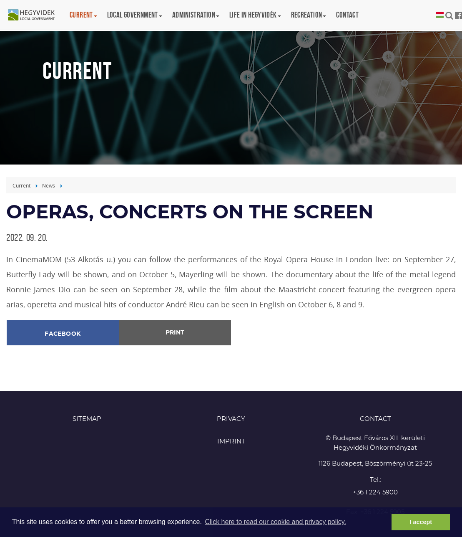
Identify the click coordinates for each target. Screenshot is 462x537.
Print (175, 333)
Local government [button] (134, 14)
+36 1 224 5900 (375, 492)
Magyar (440, 15)
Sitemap (87, 419)
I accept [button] (420, 522)
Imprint (231, 441)
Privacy (231, 419)
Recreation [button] (308, 14)
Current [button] (83, 14)
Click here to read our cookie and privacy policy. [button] (275, 521)
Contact (347, 14)
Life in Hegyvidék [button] (255, 14)
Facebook (62, 334)
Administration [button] (195, 14)
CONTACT (375, 419)
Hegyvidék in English (35, 15)
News (48, 185)
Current (21, 185)
